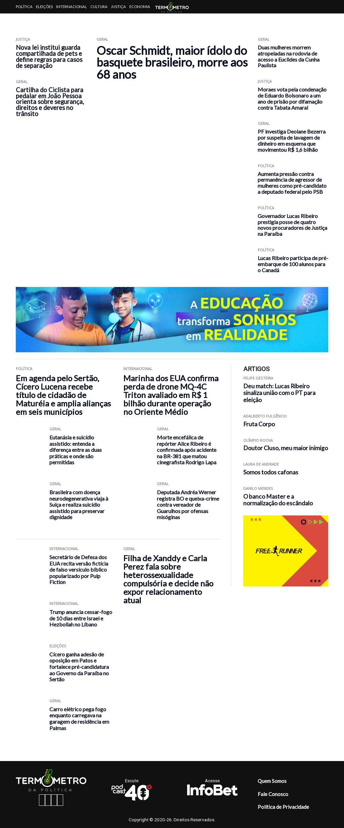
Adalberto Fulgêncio (265, 416)
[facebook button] (42, 800)
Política (24, 6)
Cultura (99, 6)
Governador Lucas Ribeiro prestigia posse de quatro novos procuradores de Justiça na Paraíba (292, 225)
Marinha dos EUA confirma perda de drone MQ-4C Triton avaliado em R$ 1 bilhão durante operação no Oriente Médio (170, 395)
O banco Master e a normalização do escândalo (278, 500)
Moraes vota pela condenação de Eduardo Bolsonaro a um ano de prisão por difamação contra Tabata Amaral (292, 98)
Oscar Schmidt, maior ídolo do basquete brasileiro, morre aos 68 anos (172, 62)
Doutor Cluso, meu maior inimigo (285, 448)
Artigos (24, 20)
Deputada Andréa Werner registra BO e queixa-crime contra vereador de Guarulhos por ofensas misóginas (188, 504)
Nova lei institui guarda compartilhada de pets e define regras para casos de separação (49, 56)
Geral (22, 81)
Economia (139, 6)
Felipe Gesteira (258, 378)
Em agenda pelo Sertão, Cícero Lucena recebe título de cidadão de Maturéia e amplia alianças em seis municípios (63, 395)
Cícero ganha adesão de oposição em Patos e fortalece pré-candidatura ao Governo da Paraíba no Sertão (79, 666)
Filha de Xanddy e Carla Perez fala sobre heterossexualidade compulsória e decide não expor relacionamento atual (168, 579)
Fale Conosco (273, 794)
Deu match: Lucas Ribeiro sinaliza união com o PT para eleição (279, 393)
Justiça (118, 6)
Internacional (71, 6)
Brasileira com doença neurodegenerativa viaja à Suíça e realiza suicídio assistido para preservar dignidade (78, 504)
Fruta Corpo (259, 424)
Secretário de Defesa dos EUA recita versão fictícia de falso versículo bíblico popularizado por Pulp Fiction (78, 569)
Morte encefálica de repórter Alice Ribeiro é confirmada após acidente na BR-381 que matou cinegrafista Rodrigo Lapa (186, 449)
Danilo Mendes (258, 488)
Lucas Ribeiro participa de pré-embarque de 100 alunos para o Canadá (293, 264)
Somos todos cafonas (270, 472)
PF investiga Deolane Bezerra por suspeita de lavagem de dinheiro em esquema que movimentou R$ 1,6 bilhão (292, 140)
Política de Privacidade (283, 807)
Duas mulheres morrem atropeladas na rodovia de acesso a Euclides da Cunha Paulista (288, 56)
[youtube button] (60, 800)
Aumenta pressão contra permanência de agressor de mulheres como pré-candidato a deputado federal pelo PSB (292, 183)
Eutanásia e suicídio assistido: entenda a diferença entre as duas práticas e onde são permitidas (75, 449)
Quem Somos (272, 781)
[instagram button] (48, 800)
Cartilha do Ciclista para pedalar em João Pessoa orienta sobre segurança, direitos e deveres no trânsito (50, 102)
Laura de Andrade (261, 464)
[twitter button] (54, 800)
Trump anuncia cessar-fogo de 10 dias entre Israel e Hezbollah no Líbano (80, 618)
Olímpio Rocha (258, 440)
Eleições (44, 6)
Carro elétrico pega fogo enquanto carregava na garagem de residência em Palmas (79, 718)
